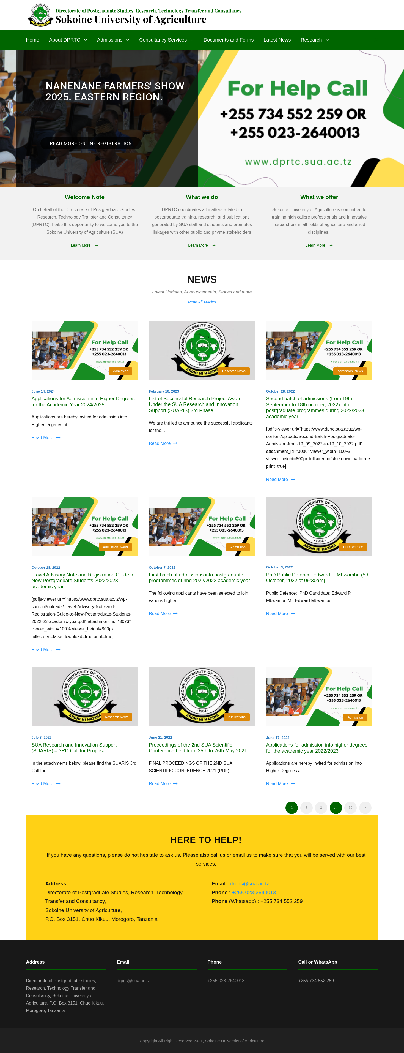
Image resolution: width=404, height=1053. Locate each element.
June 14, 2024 (43, 391)
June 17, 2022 (278, 738)
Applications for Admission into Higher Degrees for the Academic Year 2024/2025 (83, 401)
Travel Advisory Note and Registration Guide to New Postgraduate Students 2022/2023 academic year (83, 580)
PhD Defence (353, 547)
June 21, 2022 (160, 737)
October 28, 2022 (280, 391)
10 (350, 808)
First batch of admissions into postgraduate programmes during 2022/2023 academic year (199, 578)
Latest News (277, 40)
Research (311, 40)
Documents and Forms (229, 40)
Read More (46, 437)
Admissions (109, 40)
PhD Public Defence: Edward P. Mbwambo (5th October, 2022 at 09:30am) (318, 578)
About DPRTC (65, 40)
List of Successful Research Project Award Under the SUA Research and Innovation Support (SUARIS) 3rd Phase (195, 404)
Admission (120, 371)
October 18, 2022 (46, 567)
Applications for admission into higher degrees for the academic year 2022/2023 (316, 748)
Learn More (85, 245)
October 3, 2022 (279, 567)
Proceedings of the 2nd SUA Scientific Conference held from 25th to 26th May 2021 (198, 748)
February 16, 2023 (164, 391)
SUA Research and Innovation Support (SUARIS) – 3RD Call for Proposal (74, 748)
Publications (237, 717)
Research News (234, 371)
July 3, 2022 (42, 737)
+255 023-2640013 (254, 892)
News (358, 371)
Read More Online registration (91, 143)
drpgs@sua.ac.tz (249, 883)
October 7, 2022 (162, 567)
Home (32, 40)
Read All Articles (202, 302)
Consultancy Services (163, 40)
